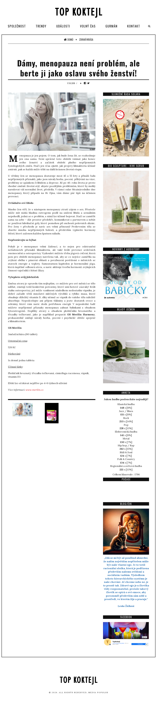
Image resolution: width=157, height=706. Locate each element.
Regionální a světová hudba (126, 465)
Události (63, 26)
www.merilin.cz (35, 389)
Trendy (41, 26)
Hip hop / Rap (126, 445)
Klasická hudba (126, 404)
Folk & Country (126, 459)
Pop (126, 424)
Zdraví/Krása (86, 39)
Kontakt (133, 26)
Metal (126, 438)
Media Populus (98, 692)
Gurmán (111, 26)
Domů (68, 39)
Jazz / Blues (126, 411)
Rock (126, 417)
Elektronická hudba (126, 431)
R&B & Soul (126, 452)
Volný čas (88, 26)
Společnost (17, 26)
